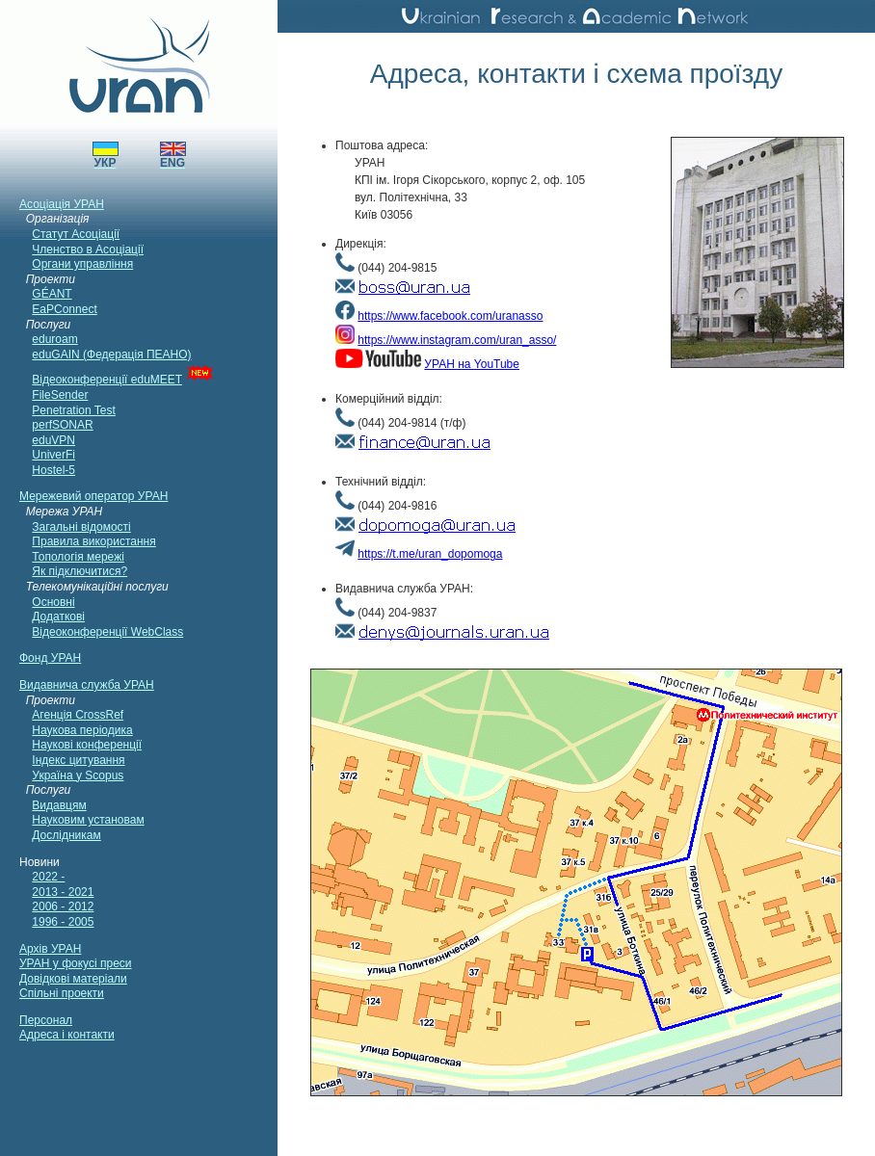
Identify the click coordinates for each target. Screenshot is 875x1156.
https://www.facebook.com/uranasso (450, 316)
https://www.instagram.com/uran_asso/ (457, 340)
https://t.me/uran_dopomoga (430, 554)
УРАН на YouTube (471, 364)
